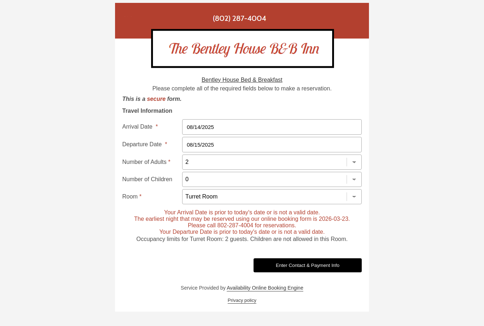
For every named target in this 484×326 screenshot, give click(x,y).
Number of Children (147, 179)
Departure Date (144, 144)
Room (131, 196)
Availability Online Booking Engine (265, 288)
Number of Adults (146, 162)
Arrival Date (140, 127)
